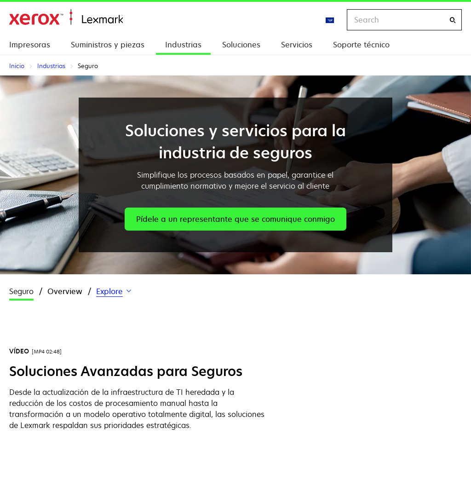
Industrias (183, 45)
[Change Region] (330, 20)
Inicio (66, 17)
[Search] (452, 20)
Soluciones (241, 45)
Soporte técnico (361, 45)
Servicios (296, 45)
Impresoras (29, 45)
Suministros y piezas (107, 45)
